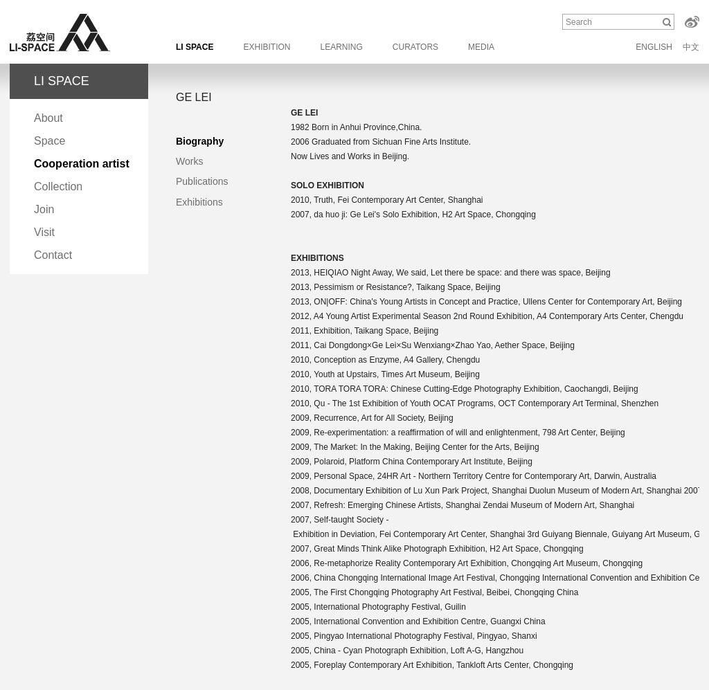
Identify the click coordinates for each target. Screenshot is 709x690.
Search (579, 22)
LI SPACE (194, 47)
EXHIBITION (266, 47)
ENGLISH (654, 47)
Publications (202, 181)
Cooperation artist (81, 164)
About (48, 118)
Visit (44, 232)
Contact (53, 255)
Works (189, 161)
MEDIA (481, 47)
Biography (200, 141)
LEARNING (341, 47)
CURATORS (415, 47)
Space (49, 141)
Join (44, 209)
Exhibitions (199, 202)
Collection (58, 186)
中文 (691, 47)
